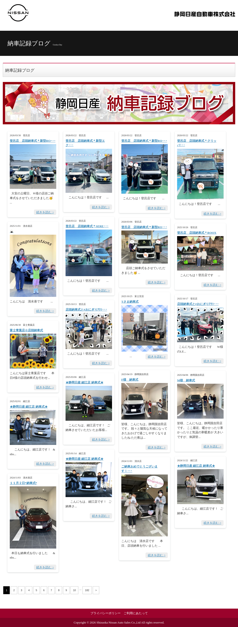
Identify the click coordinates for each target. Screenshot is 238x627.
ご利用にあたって (136, 613)
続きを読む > (45, 212)
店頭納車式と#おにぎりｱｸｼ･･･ (198, 304)
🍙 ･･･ (11, 231)
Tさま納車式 (130, 301)
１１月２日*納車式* (23, 483)
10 (74, 590)
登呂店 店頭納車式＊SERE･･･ (87, 226)
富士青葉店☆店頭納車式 (26, 330)
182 (87, 590)
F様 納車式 (129, 379)
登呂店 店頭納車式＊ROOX (196, 232)
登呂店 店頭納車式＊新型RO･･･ (33, 140)
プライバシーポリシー (105, 613)
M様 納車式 (186, 380)
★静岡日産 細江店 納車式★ (84, 382)
